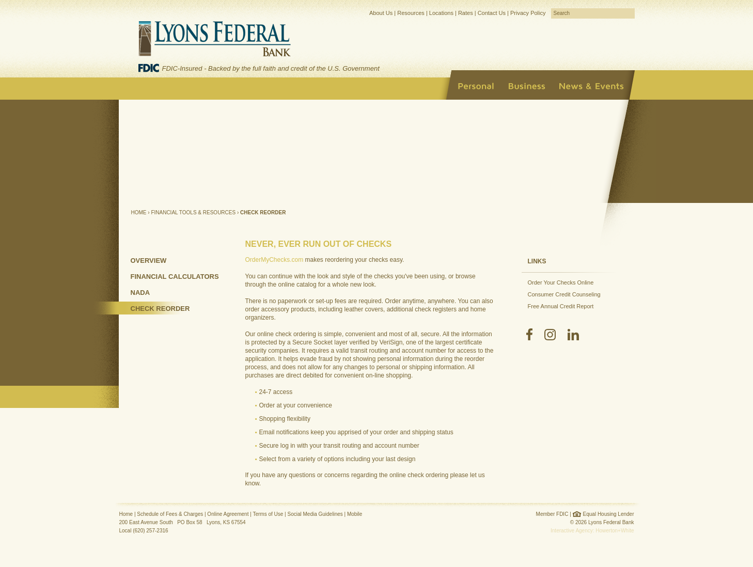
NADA (140, 292)
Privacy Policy (527, 13)
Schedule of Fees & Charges (170, 514)
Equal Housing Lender (608, 514)
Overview (149, 260)
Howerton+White (614, 530)
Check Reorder (160, 308)
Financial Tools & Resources (193, 212)
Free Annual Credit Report (561, 306)
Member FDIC (552, 514)
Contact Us (492, 13)
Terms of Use (268, 514)
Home (139, 212)
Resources (411, 13)
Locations (441, 13)
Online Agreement (227, 514)
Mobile (354, 514)
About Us (381, 13)
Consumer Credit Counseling (564, 294)
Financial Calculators (175, 276)
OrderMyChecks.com (274, 259)
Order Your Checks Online (561, 282)
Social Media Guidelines (314, 514)
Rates (465, 13)
